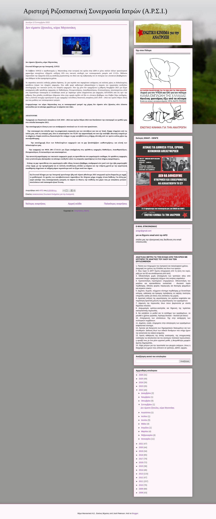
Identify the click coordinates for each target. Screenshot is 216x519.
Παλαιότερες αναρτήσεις (115, 204)
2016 (141, 462)
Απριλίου (145, 428)
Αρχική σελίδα (74, 204)
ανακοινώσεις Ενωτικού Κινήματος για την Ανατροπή (53, 194)
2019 (141, 451)
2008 (141, 493)
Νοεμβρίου (146, 397)
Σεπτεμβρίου (146, 404)
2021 (141, 444)
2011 (141, 481)
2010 (141, 485)
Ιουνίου (144, 420)
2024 (141, 382)
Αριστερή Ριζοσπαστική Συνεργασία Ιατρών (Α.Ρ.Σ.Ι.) (95, 11)
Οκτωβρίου (146, 401)
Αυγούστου (146, 412)
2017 (141, 459)
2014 (141, 470)
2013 (141, 474)
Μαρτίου (145, 431)
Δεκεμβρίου (146, 393)
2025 (141, 379)
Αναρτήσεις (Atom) (81, 211)
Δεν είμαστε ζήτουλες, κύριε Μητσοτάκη (50, 27)
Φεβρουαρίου (147, 435)
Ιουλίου (144, 416)
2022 (141, 390)
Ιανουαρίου (146, 439)
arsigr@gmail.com (143, 231)
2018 (141, 455)
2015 (141, 466)
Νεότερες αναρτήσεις (35, 204)
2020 (141, 447)
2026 (141, 375)
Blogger (135, 513)
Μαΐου (144, 424)
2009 (141, 489)
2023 (141, 386)
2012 (141, 477)
